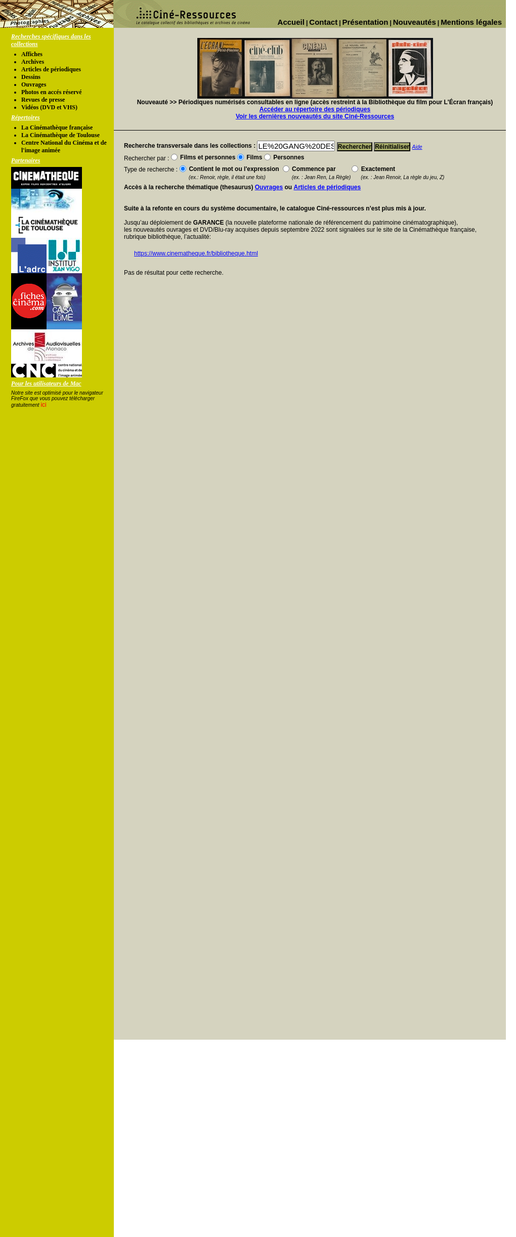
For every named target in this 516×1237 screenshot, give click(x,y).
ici (43, 404)
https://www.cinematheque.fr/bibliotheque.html (196, 253)
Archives (32, 61)
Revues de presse (43, 99)
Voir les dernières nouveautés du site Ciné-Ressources (315, 116)
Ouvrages (33, 84)
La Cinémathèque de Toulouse (60, 135)
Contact (323, 22)
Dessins (30, 76)
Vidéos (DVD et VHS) (49, 107)
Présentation (365, 22)
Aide (417, 147)
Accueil (291, 22)
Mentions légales (471, 22)
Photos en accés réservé (51, 92)
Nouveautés (414, 22)
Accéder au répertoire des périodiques (315, 109)
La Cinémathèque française (57, 127)
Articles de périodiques (51, 69)
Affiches (31, 54)
